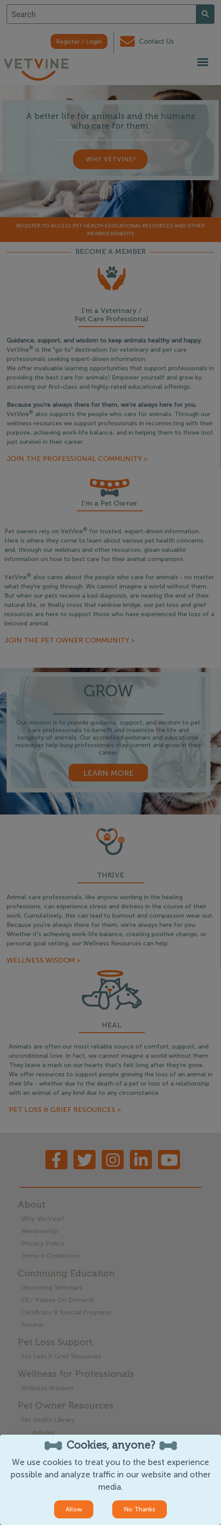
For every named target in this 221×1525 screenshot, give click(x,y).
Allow (74, 1509)
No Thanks (139, 1509)
